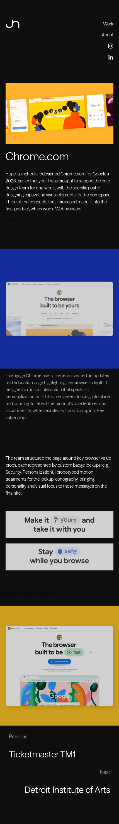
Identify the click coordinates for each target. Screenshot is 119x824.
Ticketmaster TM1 (42, 754)
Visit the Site (20, 219)
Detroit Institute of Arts (67, 789)
